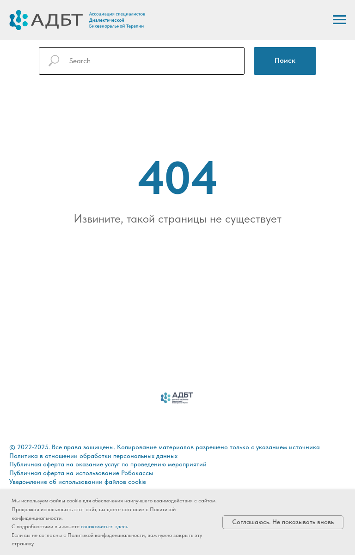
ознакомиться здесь (104, 526)
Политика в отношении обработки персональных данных (93, 455)
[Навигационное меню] (339, 19)
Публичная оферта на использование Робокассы (81, 473)
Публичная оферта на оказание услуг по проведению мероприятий (108, 464)
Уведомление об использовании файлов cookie (77, 481)
